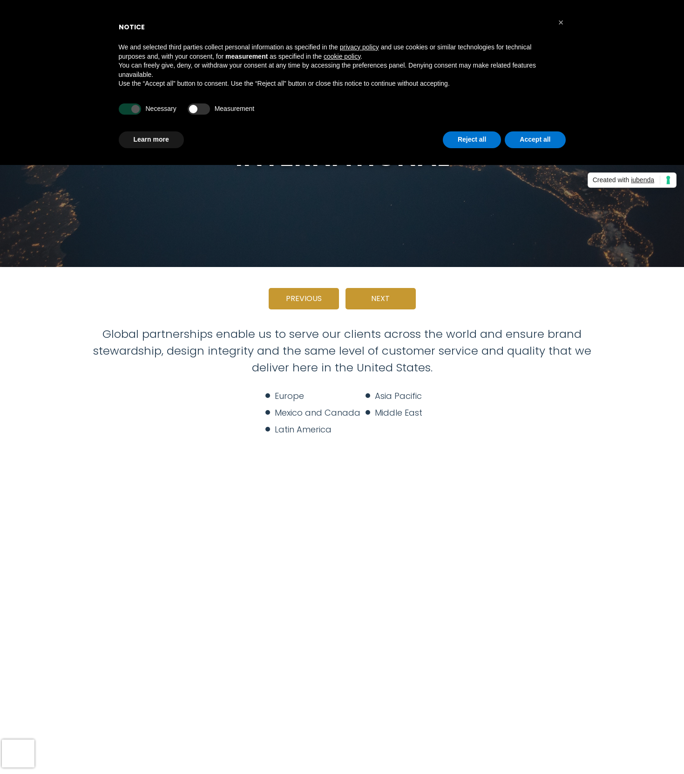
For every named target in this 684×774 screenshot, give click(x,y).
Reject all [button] (472, 139)
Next (380, 298)
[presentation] (18, 753)
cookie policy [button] (342, 56)
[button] (561, 22)
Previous (304, 298)
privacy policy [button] (359, 47)
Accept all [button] (535, 139)
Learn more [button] (151, 139)
